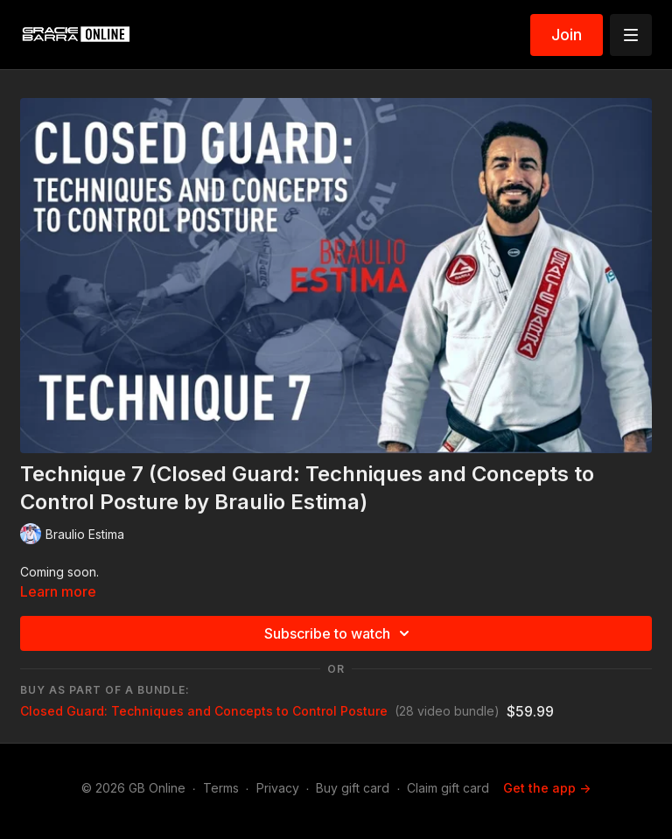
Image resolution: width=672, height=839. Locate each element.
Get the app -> (547, 787)
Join (566, 34)
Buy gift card (352, 787)
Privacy (277, 787)
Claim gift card (448, 787)
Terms (221, 787)
